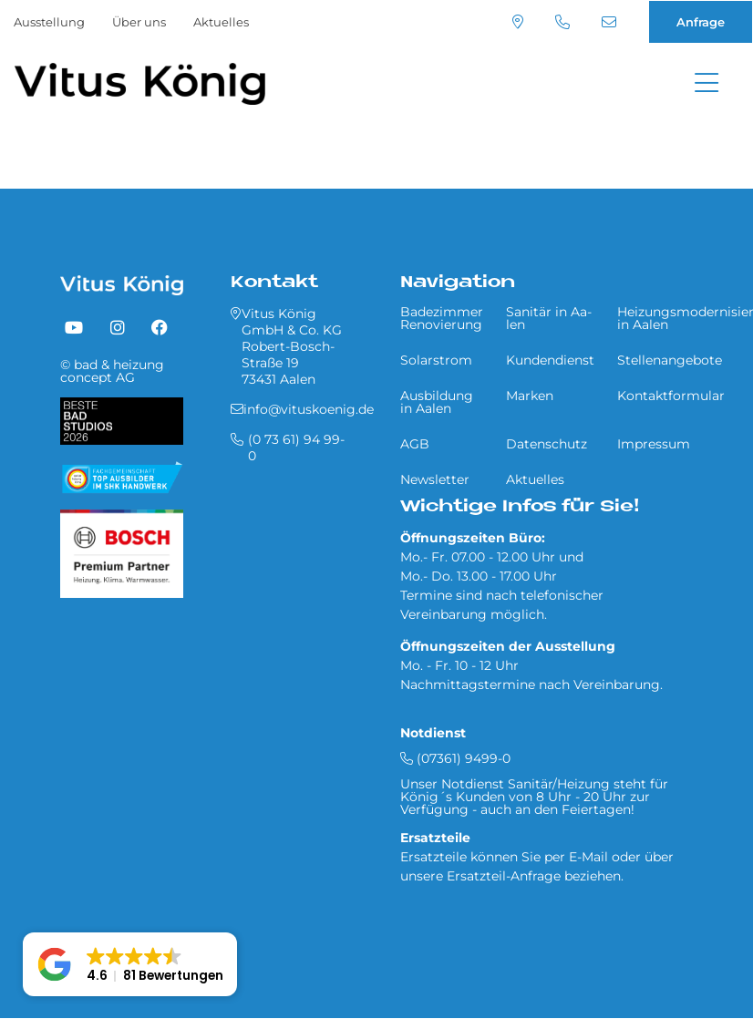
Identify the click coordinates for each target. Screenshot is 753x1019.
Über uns (139, 22)
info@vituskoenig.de (609, 22)
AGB (414, 444)
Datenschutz (546, 444)
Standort (517, 22)
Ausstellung (49, 22)
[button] (130, 964)
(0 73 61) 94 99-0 (562, 22)
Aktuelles (221, 22)
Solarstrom (436, 360)
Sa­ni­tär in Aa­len (549, 318)
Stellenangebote (669, 360)
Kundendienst (550, 360)
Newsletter (434, 479)
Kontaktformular (671, 395)
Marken (529, 395)
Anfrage (700, 22)
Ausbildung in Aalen (436, 402)
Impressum (653, 444)
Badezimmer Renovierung (441, 318)
